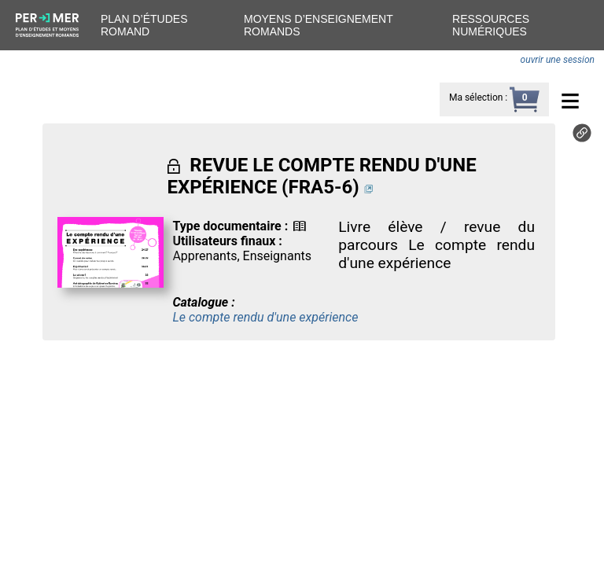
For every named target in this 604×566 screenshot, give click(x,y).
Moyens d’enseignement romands (318, 25)
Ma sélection (476, 97)
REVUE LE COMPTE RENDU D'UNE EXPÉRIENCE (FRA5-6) (321, 176)
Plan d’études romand (144, 25)
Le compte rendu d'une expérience (265, 317)
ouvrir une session (558, 59)
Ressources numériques (490, 25)
